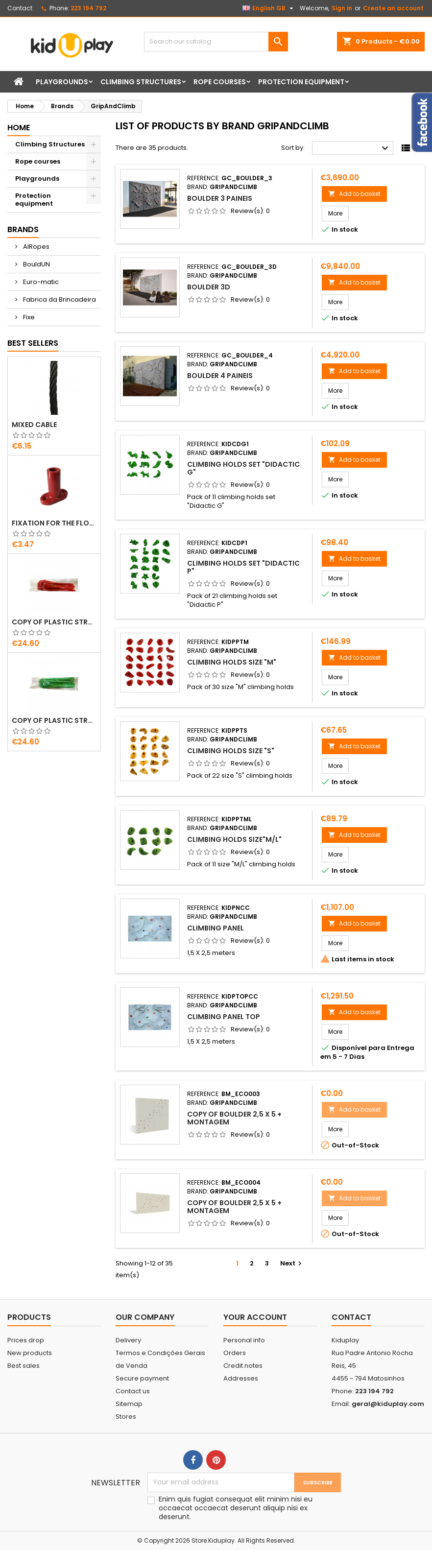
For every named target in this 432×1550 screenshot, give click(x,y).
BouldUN (36, 264)
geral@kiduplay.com (388, 1403)
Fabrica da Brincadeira (59, 299)
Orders (234, 1353)
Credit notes (243, 1365)
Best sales (23, 1365)
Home (18, 127)
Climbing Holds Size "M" (231, 662)
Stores (126, 1416)
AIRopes (35, 246)
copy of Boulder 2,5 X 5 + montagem (234, 1118)
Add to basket (354, 194)
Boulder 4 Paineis (220, 376)
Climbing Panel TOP (223, 1017)
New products (29, 1353)
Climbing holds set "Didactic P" (243, 567)
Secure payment (142, 1378)
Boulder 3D (208, 287)
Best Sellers (32, 343)
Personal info (244, 1340)
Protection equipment (301, 82)
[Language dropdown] (269, 8)
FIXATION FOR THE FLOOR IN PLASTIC (54, 523)
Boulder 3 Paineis (219, 198)
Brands (23, 229)
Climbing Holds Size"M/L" (234, 839)
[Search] (216, 41)
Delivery (128, 1340)
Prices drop (25, 1340)
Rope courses (219, 82)
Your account (255, 1317)
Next (292, 1263)
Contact (19, 8)
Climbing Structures (140, 82)
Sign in (342, 8)
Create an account (393, 8)
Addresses (240, 1378)
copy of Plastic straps (54, 622)
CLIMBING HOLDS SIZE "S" (230, 751)
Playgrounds (62, 82)
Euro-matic (40, 281)
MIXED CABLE (34, 425)
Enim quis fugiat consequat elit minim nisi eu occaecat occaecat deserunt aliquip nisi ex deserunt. (235, 1508)
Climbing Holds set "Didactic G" (243, 468)
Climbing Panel (215, 928)
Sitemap (129, 1403)
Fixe (28, 317)
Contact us (133, 1391)
